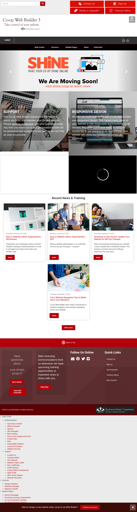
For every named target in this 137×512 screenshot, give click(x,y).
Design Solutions (11, 484)
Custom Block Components (18, 470)
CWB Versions (12, 468)
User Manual (12, 460)
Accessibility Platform (15, 444)
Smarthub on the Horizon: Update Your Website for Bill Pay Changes (111, 238)
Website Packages (12, 486)
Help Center (40, 47)
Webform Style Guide (15, 463)
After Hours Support (15, 475)
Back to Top (70, 343)
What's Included (13, 426)
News (86, 47)
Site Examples (112, 370)
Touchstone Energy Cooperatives (18, 498)
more (10, 257)
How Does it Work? (14, 424)
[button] (10, 70)
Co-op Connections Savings (16, 500)
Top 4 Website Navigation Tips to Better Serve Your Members (68, 298)
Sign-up (10, 429)
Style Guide (11, 473)
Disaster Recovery (14, 478)
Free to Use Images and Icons (19, 436)
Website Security (13, 449)
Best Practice (112, 380)
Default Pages (72, 47)
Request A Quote (11, 489)
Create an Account (90, 507)
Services (55, 47)
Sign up (109, 364)
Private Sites (12, 439)
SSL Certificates (13, 465)
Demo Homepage (11, 495)
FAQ (9, 441)
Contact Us (111, 359)
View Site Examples (17, 392)
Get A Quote (17, 382)
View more (68, 328)
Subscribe (98, 47)
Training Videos (113, 375)
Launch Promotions (14, 446)
